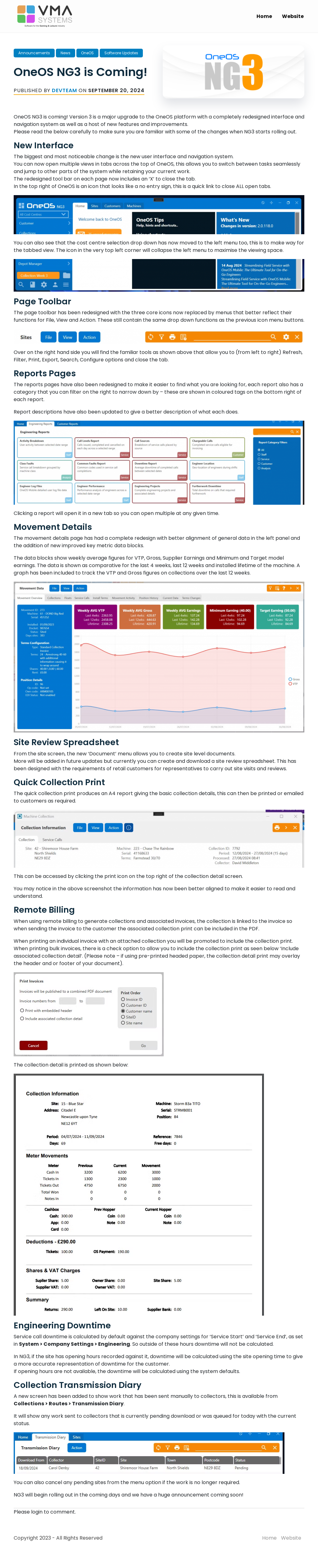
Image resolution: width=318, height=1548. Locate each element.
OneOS (87, 53)
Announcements (34, 53)
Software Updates (121, 53)
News (65, 53)
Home (264, 16)
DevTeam (64, 90)
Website (293, 16)
